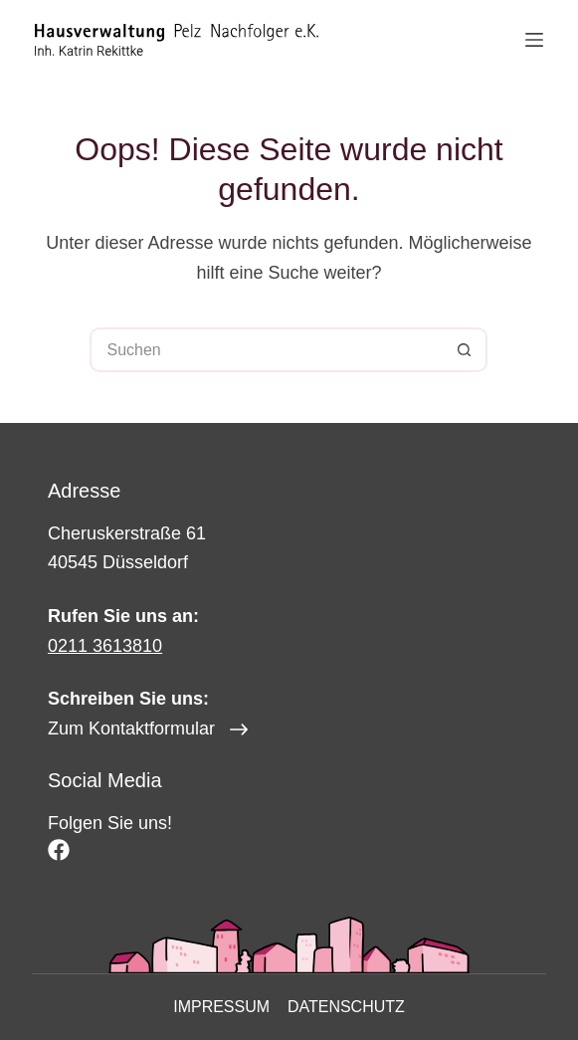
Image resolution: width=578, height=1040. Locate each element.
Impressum (221, 1006)
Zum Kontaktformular (131, 728)
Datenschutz (346, 1006)
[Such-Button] (465, 349)
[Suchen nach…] (266, 349)
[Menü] (534, 40)
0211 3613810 (105, 646)
